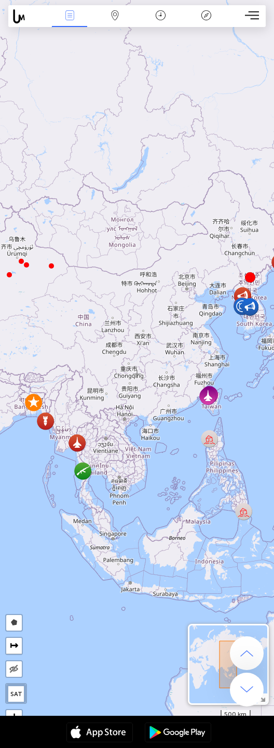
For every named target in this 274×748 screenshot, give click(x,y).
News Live (69, 16)
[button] (21, 261)
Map (115, 16)
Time (160, 16)
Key (206, 16)
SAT (16, 694)
